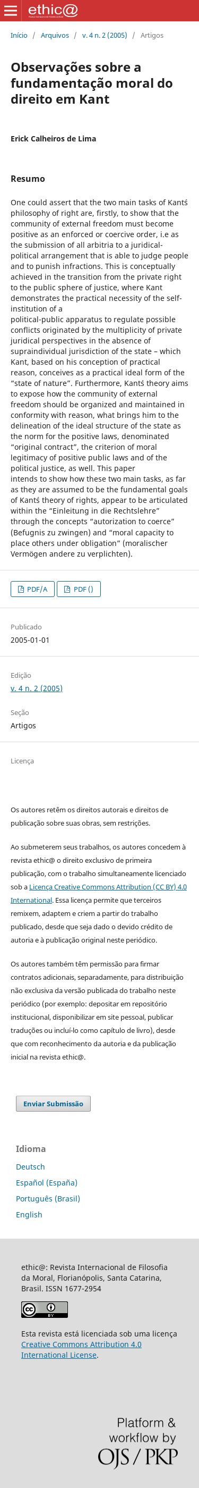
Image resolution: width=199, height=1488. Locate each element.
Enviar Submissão (53, 1103)
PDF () (82, 589)
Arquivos (55, 35)
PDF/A (36, 589)
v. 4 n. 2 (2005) (104, 35)
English (29, 1214)
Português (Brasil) (48, 1198)
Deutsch (30, 1167)
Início (19, 35)
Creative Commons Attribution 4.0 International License (81, 1349)
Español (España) (46, 1183)
